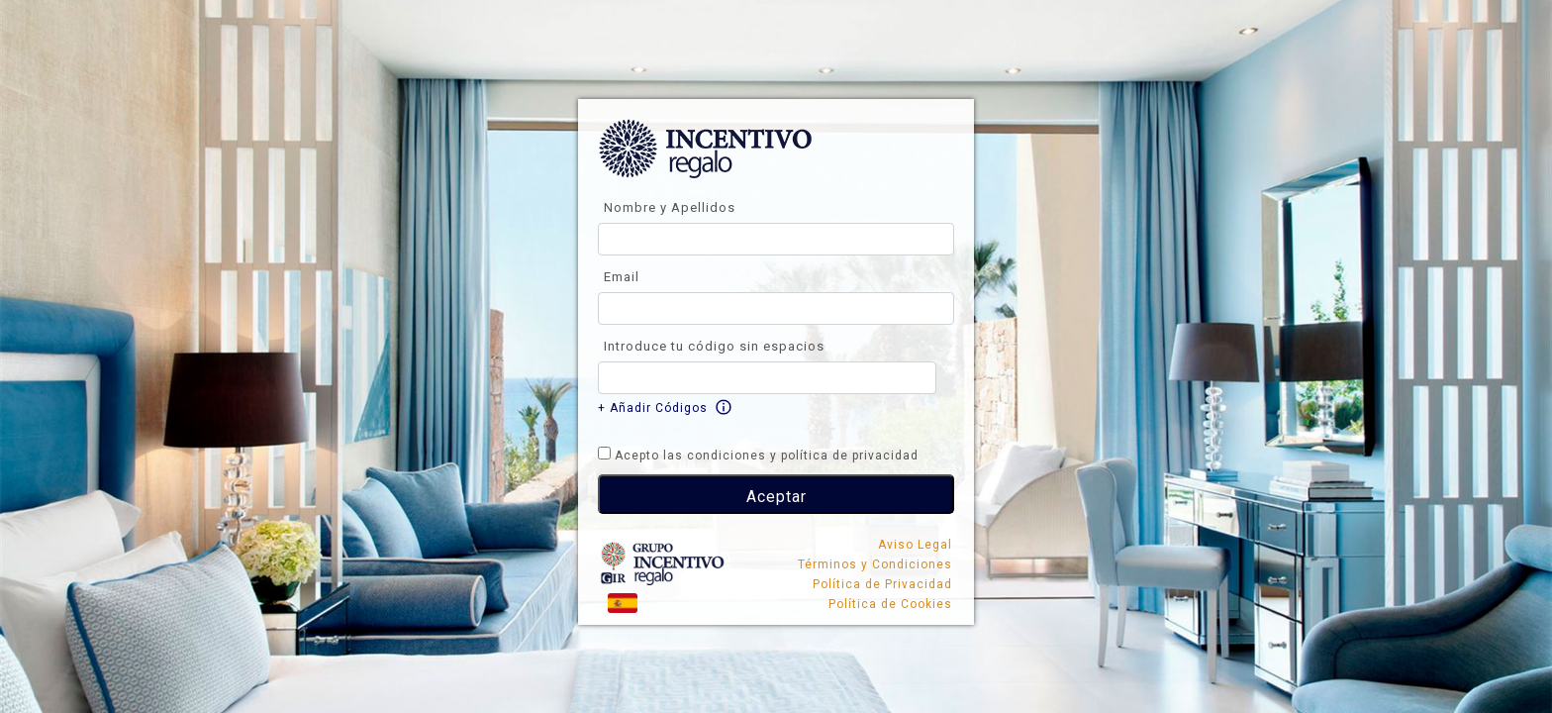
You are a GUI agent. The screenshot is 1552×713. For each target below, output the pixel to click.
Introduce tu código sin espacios (714, 346)
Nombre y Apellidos (669, 207)
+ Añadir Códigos (653, 408)
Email (621, 276)
